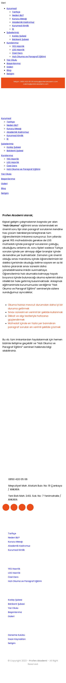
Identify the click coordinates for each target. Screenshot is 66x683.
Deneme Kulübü (16, 635)
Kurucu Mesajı (19, 18)
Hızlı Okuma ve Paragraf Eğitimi (29, 56)
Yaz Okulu (12, 60)
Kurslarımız (13, 42)
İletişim (10, 73)
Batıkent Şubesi (20, 39)
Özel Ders (17, 53)
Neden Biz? (18, 15)
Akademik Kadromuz (23, 22)
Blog (9, 70)
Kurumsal (12, 8)
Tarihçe (16, 11)
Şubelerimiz (13, 32)
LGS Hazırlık (18, 49)
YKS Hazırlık (18, 46)
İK (13, 29)
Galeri (10, 66)
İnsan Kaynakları (17, 639)
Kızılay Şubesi (19, 36)
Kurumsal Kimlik (20, 25)
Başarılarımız (14, 63)
